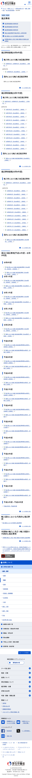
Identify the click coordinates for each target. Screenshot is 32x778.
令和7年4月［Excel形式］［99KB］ (15, 109)
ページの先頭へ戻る (26, 87)
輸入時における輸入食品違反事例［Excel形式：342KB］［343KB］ (16, 281)
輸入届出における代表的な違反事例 (14, 36)
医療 (4, 584)
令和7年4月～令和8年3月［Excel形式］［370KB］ (16, 102)
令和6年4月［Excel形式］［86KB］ (16, 191)
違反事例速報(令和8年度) (11, 23)
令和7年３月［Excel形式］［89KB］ (16, 230)
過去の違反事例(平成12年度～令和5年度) (16, 33)
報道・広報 (16, 673)
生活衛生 (5, 597)
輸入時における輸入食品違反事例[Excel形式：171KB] (17, 426)
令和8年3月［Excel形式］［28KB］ (15, 148)
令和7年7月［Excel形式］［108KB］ (15, 120)
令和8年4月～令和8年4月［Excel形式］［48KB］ (17, 64)
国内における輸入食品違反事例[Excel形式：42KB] (17, 448)
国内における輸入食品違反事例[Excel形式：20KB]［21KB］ (17, 383)
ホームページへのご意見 (9, 755)
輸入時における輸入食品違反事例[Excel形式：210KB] (17, 474)
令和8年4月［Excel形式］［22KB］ (16, 72)
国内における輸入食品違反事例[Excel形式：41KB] (17, 480)
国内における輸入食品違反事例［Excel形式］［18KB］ (17, 159)
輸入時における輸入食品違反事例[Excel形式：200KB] (17, 458)
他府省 (4, 703)
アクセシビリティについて (24, 748)
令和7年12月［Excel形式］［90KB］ (15, 138)
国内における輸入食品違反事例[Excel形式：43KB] (17, 415)
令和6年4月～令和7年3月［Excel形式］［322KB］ (17, 183)
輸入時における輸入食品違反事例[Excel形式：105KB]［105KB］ (17, 394)
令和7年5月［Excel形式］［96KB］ (15, 113)
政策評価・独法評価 (8, 646)
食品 (4, 580)
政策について (16, 677)
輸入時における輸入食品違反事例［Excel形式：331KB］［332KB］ (17, 268)
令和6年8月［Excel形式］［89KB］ (16, 205)
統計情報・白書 (16, 686)
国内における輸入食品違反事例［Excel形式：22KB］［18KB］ (17, 273)
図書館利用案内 (7, 709)
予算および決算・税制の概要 (11, 642)
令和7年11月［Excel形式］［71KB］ (15, 134)
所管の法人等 (6, 706)
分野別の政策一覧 (8, 567)
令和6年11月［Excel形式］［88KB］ (16, 216)
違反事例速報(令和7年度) (11, 26)
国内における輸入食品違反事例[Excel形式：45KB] (17, 496)
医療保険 (5, 589)
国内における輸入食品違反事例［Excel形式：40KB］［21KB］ (17, 335)
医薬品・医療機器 (8, 593)
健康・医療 (5, 571)
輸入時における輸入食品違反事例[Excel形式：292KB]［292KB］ (17, 378)
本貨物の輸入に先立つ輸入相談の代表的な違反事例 (17, 40)
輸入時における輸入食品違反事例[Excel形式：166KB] (17, 442)
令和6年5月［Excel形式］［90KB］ (16, 194)
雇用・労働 (5, 611)
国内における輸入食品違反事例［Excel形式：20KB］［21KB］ (17, 286)
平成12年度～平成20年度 (10, 506)
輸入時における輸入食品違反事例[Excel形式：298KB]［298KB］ (17, 362)
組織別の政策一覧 (8, 624)
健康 (4, 575)
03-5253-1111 (16, 771)
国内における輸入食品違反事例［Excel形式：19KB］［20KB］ (17, 303)
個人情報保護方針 (22, 742)
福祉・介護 (5, 606)
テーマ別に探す (16, 668)
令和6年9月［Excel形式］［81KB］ (16, 208)
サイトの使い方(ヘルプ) (9, 752)
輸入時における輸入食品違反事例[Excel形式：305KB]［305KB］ (17, 345)
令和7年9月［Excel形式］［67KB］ (15, 127)
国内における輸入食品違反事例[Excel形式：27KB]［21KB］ (17, 399)
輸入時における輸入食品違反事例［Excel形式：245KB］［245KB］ (16, 313)
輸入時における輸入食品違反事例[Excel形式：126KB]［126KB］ (17, 410)
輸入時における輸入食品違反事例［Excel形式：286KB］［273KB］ (16, 329)
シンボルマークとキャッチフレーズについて (9, 748)
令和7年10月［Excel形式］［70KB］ (15, 131)
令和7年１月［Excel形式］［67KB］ (16, 223)
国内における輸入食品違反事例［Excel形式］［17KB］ (17, 240)
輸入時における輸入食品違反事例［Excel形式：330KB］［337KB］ (16, 297)
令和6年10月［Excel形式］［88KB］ (16, 212)
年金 (3, 615)
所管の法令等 (16, 691)
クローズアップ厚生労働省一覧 (11, 712)
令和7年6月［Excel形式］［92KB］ (15, 117)
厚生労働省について (16, 682)
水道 (4, 602)
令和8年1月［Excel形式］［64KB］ (15, 141)
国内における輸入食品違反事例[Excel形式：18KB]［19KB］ (17, 367)
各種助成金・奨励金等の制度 (11, 628)
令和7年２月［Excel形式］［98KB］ (16, 226)
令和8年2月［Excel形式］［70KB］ (15, 145)
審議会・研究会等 (8, 633)
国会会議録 (6, 637)
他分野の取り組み (7, 620)
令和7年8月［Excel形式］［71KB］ (15, 124)
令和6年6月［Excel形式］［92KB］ (16, 198)
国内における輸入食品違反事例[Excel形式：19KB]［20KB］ (17, 351)
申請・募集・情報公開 (16, 695)
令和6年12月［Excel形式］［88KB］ (16, 219)
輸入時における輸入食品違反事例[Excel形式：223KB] (17, 491)
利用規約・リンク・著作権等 (9, 743)
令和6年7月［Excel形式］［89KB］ (16, 201)
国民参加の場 (16, 662)
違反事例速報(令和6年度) (11, 30)
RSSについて (21, 752)
